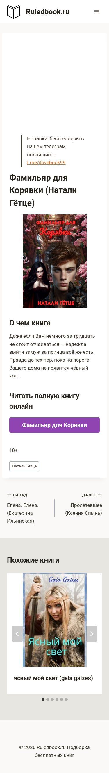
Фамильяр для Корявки (54, 425)
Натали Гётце (24, 466)
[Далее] (91, 634)
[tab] (43, 699)
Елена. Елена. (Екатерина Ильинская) (28, 507)
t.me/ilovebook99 (46, 162)
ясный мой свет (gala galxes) (53, 678)
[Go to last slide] (17, 634)
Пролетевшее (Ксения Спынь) (81, 503)
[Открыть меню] (96, 11)
